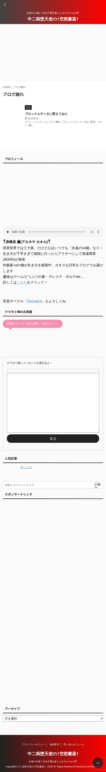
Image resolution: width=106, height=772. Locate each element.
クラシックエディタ (36, 121)
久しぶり (26, 467)
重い (31, 125)
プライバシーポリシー (33, 744)
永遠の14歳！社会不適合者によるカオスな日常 (53, 761)
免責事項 (54, 744)
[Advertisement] (53, 53)
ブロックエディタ (72, 121)
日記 (86, 121)
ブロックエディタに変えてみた (46, 113)
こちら (22, 282)
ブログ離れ (55, 121)
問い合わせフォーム (74, 744)
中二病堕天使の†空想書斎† (53, 19)
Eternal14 (34, 301)
